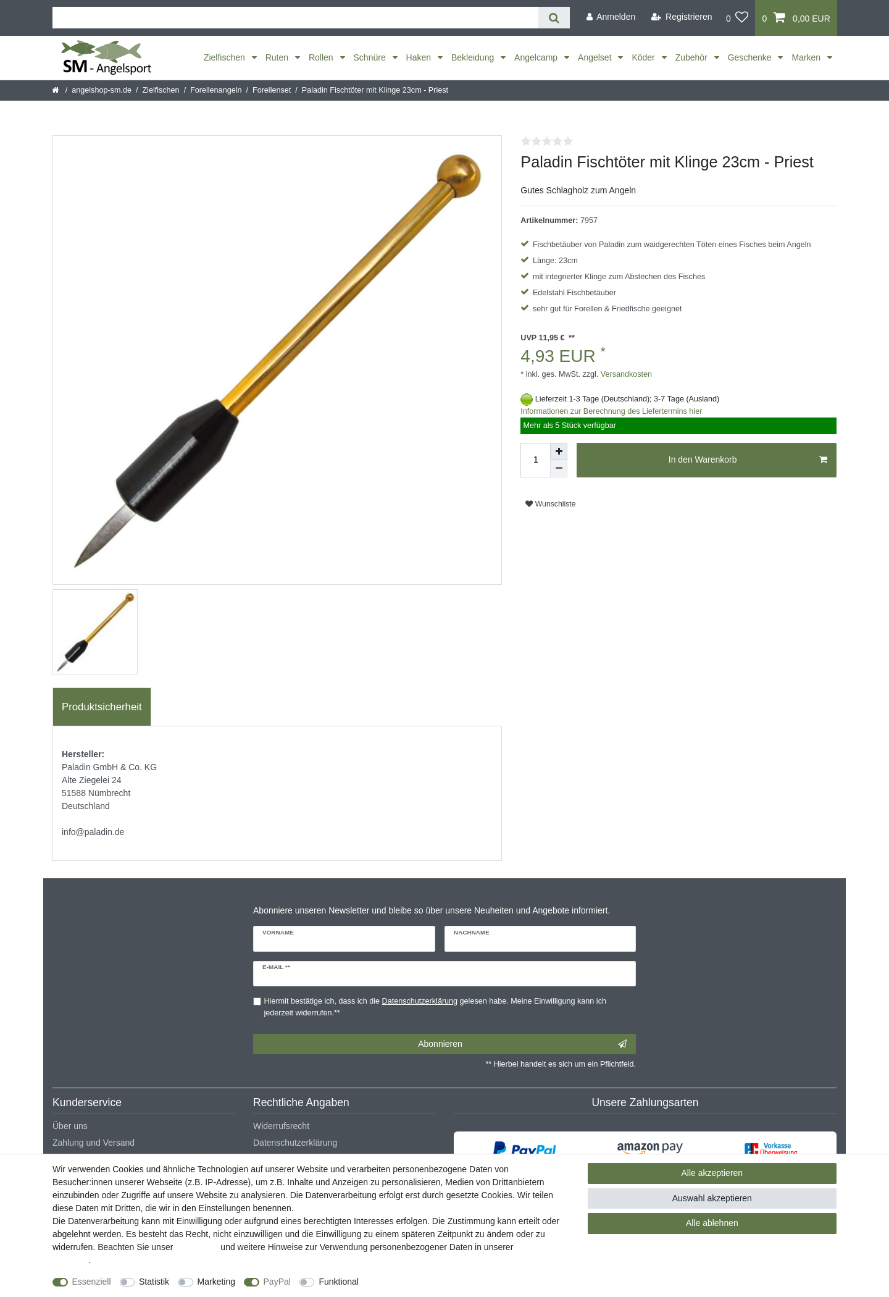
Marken (807, 57)
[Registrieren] (682, 17)
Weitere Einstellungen (412, 1282)
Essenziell (91, 1282)
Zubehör (692, 57)
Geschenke (751, 57)
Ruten (278, 57)
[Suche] (554, 17)
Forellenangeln (215, 90)
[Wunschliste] (737, 18)
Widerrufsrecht (281, 1126)
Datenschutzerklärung (295, 1143)
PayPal (277, 1282)
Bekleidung (473, 57)
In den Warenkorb (748, 460)
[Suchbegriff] (295, 17)
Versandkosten (625, 374)
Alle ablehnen (712, 1223)
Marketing (216, 1282)
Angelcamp (537, 57)
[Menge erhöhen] (558, 451)
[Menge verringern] (558, 468)
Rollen (322, 57)
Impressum (196, 1247)
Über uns (70, 1126)
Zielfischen (226, 57)
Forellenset (272, 90)
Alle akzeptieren (712, 1173)
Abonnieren (522, 1044)
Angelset (596, 57)
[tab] (101, 707)
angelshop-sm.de (101, 90)
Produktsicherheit (102, 707)
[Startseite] (56, 90)
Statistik (154, 1282)
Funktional (339, 1282)
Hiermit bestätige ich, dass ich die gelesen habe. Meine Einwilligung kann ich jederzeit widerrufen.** (435, 1007)
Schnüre (371, 57)
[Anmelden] (610, 17)
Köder (644, 57)
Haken (419, 57)
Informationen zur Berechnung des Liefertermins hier (611, 411)
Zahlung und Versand (93, 1143)
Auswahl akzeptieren (712, 1198)
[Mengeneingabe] (535, 460)
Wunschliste (550, 504)
